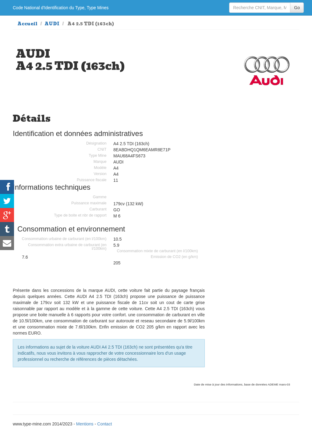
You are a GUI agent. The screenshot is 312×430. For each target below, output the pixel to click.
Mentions (85, 423)
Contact (104, 423)
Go (297, 7)
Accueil (27, 23)
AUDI (51, 23)
